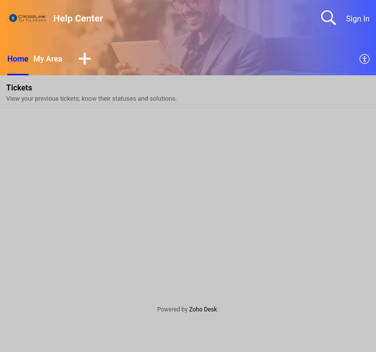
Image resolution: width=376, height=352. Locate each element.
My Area (47, 59)
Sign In (358, 18)
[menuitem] (365, 59)
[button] (85, 59)
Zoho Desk (203, 309)
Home (17, 59)
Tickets (19, 87)
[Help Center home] (27, 17)
